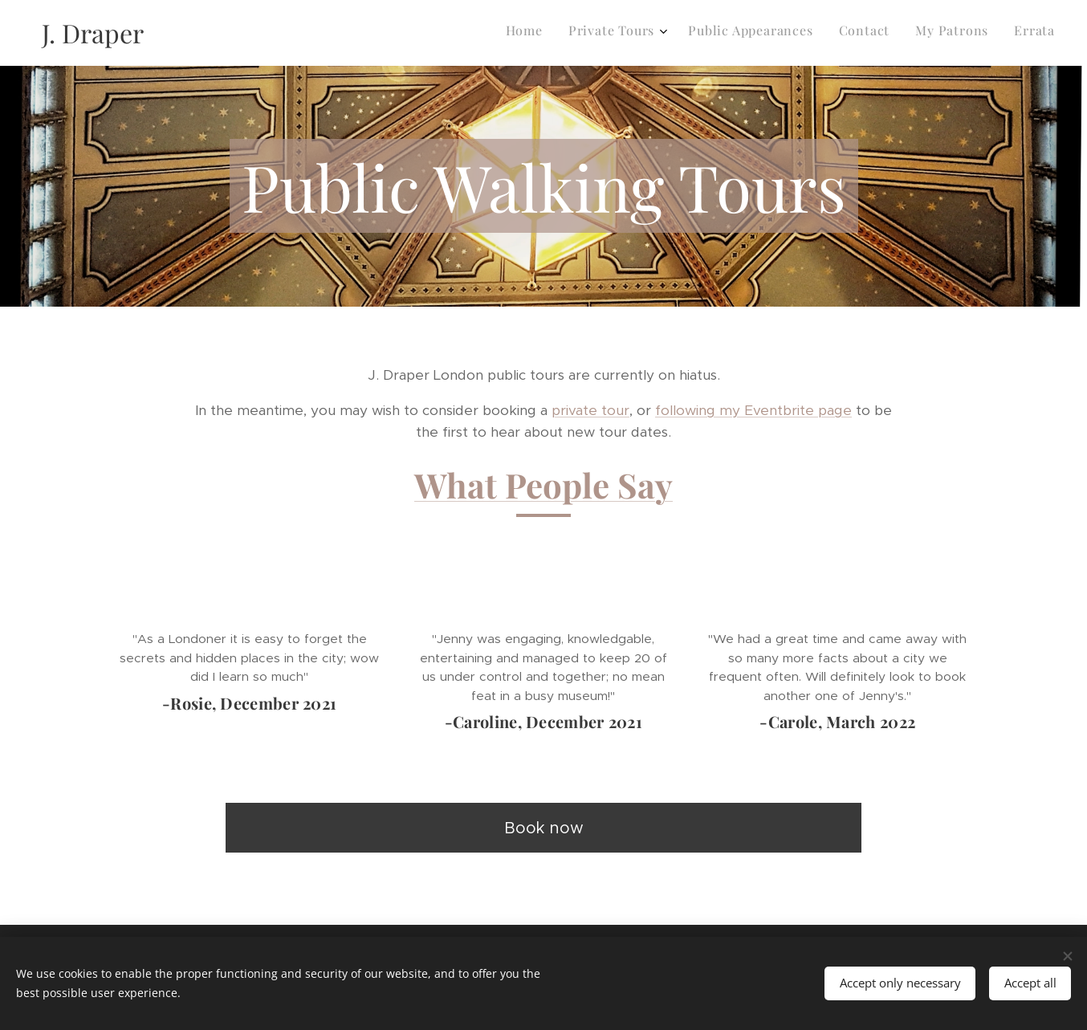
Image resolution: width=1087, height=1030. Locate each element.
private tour (590, 410)
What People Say (543, 484)
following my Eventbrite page (753, 410)
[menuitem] (922, 33)
